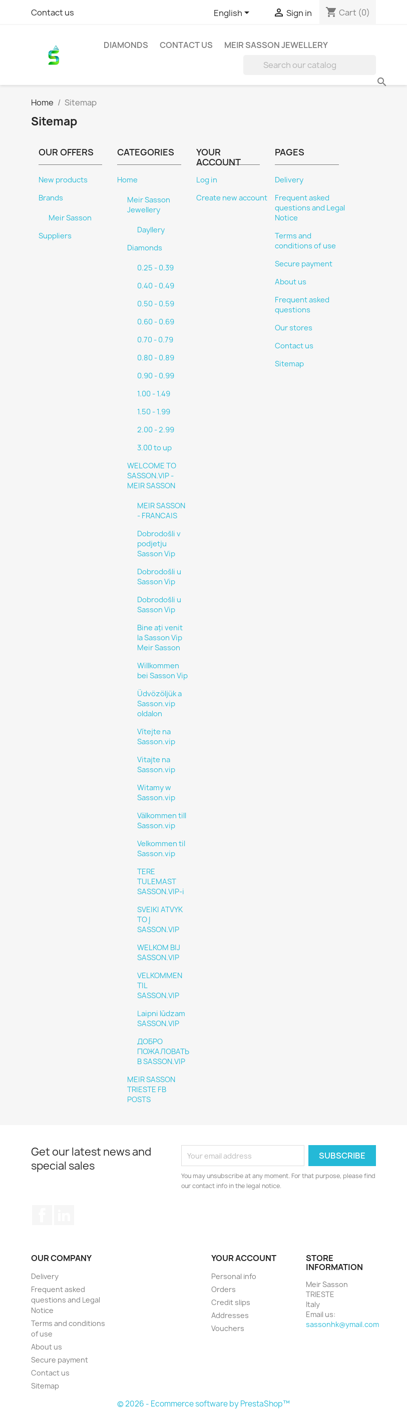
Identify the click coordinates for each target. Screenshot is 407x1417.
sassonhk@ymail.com (342, 1324)
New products (63, 180)
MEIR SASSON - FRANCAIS (161, 511)
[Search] (309, 65)
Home (127, 180)
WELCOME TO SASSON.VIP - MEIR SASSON (151, 476)
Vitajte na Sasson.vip (156, 765)
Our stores (293, 328)
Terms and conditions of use (305, 241)
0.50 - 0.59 (155, 304)
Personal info (233, 1276)
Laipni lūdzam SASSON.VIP (161, 1019)
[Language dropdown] (233, 13)
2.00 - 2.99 (155, 430)
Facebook (42, 1215)
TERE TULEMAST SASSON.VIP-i (160, 882)
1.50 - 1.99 (153, 412)
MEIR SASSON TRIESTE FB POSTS (151, 1090)
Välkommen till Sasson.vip (161, 821)
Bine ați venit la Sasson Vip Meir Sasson (160, 638)
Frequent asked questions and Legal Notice (310, 208)
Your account (243, 1258)
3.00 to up (154, 448)
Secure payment (303, 264)
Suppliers (55, 236)
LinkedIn (64, 1215)
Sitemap (289, 364)
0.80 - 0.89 (155, 358)
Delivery (289, 180)
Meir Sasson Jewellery (276, 44)
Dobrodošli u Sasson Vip (159, 577)
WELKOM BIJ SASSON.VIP (158, 953)
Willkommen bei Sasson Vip (162, 671)
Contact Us (186, 44)
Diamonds (126, 44)
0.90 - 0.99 (155, 376)
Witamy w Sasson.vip (156, 793)
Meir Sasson (70, 218)
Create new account (231, 198)
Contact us (52, 12)
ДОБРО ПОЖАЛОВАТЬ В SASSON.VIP (163, 1052)
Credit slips (230, 1302)
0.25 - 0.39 (155, 268)
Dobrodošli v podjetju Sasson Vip (159, 544)
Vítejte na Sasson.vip (156, 737)
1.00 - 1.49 (153, 394)
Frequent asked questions (302, 305)
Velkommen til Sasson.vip (161, 849)
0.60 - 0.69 (155, 322)
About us (290, 282)
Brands (51, 198)
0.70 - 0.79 (155, 340)
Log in (206, 180)
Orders (223, 1289)
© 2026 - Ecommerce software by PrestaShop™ (203, 1404)
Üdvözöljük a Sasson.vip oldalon (159, 704)
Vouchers (227, 1328)
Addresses (230, 1315)
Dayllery (151, 230)
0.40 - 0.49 (155, 286)
